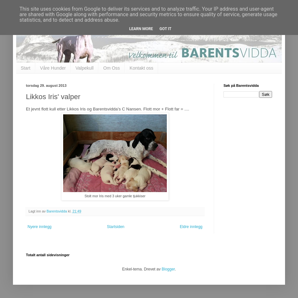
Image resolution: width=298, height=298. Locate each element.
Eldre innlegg (191, 226)
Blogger (168, 269)
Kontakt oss (141, 68)
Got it (165, 29)
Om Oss (111, 68)
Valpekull (84, 68)
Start (25, 68)
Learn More (141, 29)
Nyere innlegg (40, 226)
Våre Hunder (53, 68)
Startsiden (115, 226)
